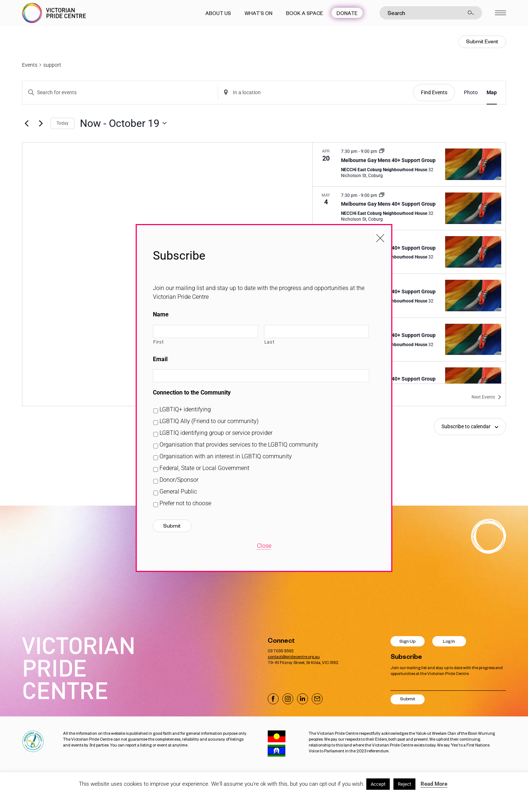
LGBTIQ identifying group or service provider (216, 432)
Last (269, 342)
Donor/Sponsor (179, 479)
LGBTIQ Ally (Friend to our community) (209, 421)
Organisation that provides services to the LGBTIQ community (239, 444)
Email (160, 359)
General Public (178, 491)
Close (264, 545)
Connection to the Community (192, 392)
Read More (434, 784)
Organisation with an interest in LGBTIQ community (226, 456)
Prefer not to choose (185, 503)
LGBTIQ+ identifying (185, 409)
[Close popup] (380, 236)
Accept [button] (378, 784)
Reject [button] (404, 784)
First (158, 342)
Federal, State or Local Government (204, 468)
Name (161, 314)
